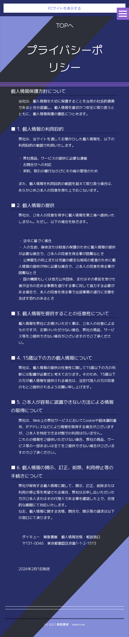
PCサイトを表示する (64, 8)
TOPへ (64, 25)
